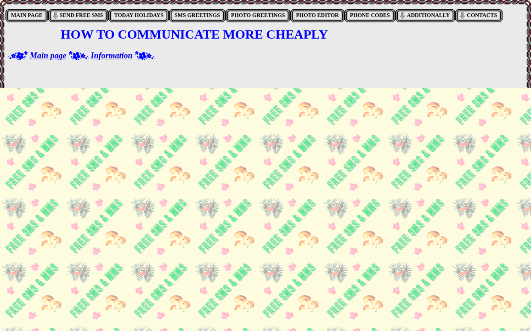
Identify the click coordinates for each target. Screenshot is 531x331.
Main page (48, 55)
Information (112, 55)
